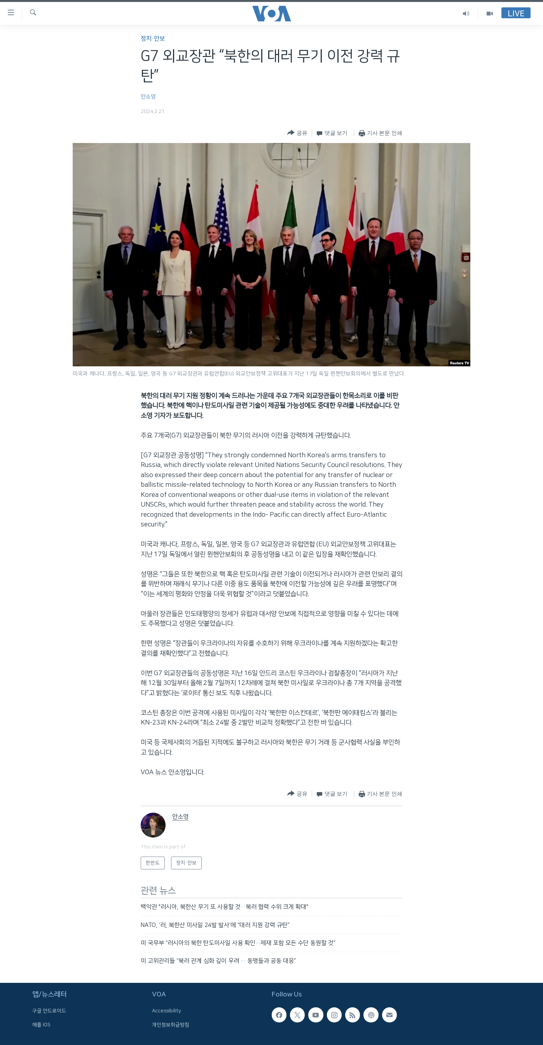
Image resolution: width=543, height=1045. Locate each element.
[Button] (297, 133)
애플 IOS (41, 1024)
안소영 (148, 97)
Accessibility (166, 1011)
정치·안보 (153, 38)
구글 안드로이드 (49, 1011)
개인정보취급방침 (170, 1024)
